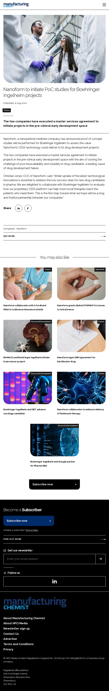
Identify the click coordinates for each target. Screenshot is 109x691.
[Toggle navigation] (104, 4)
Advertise (10, 639)
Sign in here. (32, 530)
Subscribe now (42, 484)
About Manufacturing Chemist (24, 618)
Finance (7, 110)
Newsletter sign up (16, 628)
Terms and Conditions (18, 644)
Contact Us (11, 633)
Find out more (12, 539)
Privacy (8, 649)
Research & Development (41, 321)
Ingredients (99, 269)
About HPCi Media (15, 623)
